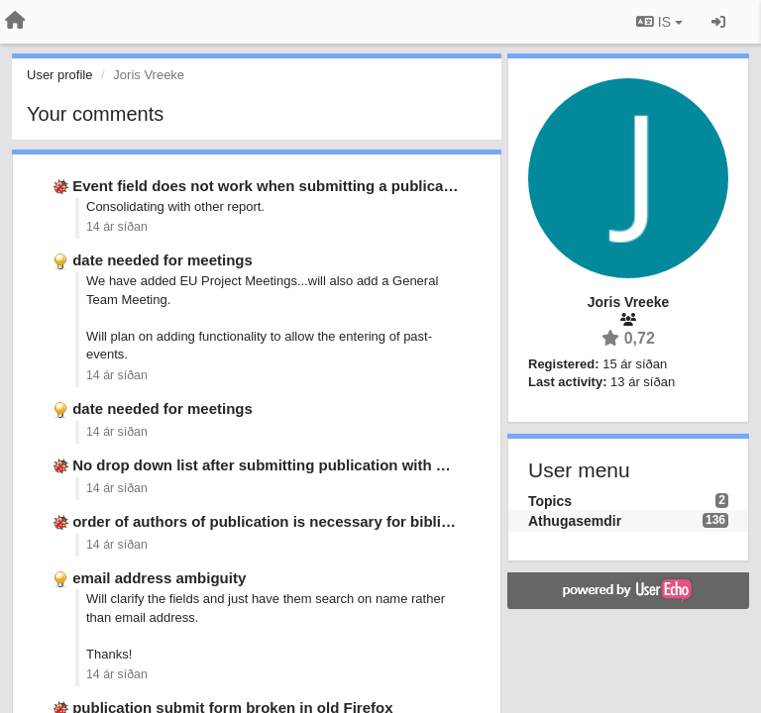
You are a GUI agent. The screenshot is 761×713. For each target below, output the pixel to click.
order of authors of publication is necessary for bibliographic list (300, 521)
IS (659, 22)
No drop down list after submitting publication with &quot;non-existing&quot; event (367, 465)
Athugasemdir (574, 521)
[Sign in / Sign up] (718, 22)
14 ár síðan (117, 227)
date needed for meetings (162, 260)
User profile (59, 74)
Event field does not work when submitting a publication (271, 185)
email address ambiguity (159, 577)
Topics (550, 501)
